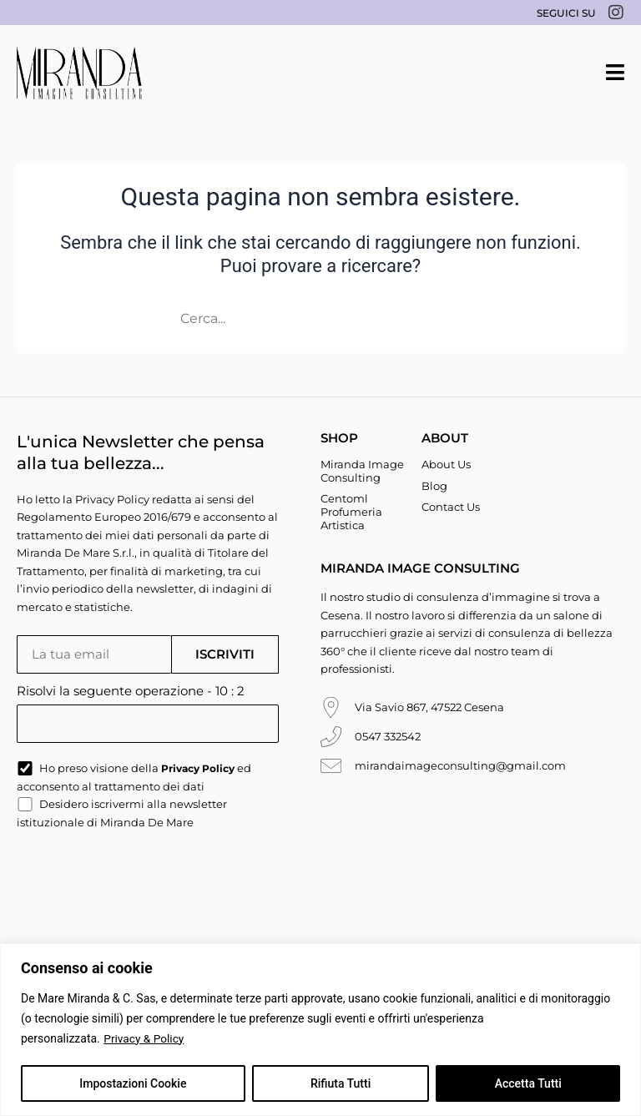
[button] (615, 72)
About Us (446, 464)
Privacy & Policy (144, 1038)
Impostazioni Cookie (132, 1083)
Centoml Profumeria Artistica (351, 511)
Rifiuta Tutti (340, 1083)
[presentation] (143, 883)
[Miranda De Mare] (79, 72)
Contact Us (450, 506)
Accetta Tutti (528, 1083)
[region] (320, 1029)
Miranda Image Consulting (362, 470)
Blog (434, 485)
